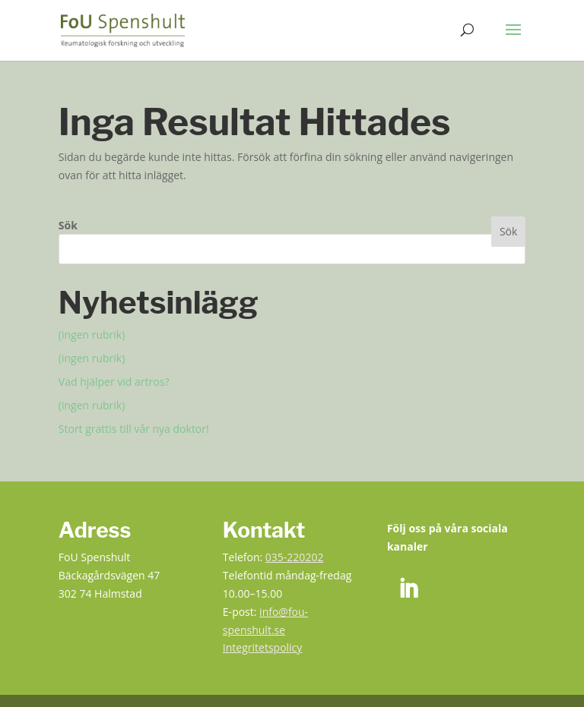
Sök (68, 225)
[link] (122, 29)
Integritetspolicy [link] (263, 647)
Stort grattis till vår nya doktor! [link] (134, 428)
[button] (513, 39)
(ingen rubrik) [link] (92, 334)
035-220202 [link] (294, 557)
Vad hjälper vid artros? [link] (114, 381)
